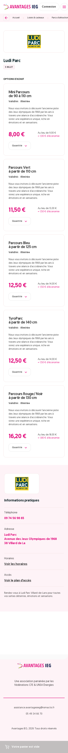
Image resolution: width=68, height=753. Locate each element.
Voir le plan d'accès (17, 580)
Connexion (49, 7)
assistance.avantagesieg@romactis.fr (34, 707)
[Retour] (6, 18)
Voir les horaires (15, 564)
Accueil (16, 18)
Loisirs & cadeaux (35, 18)
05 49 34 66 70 (34, 714)
